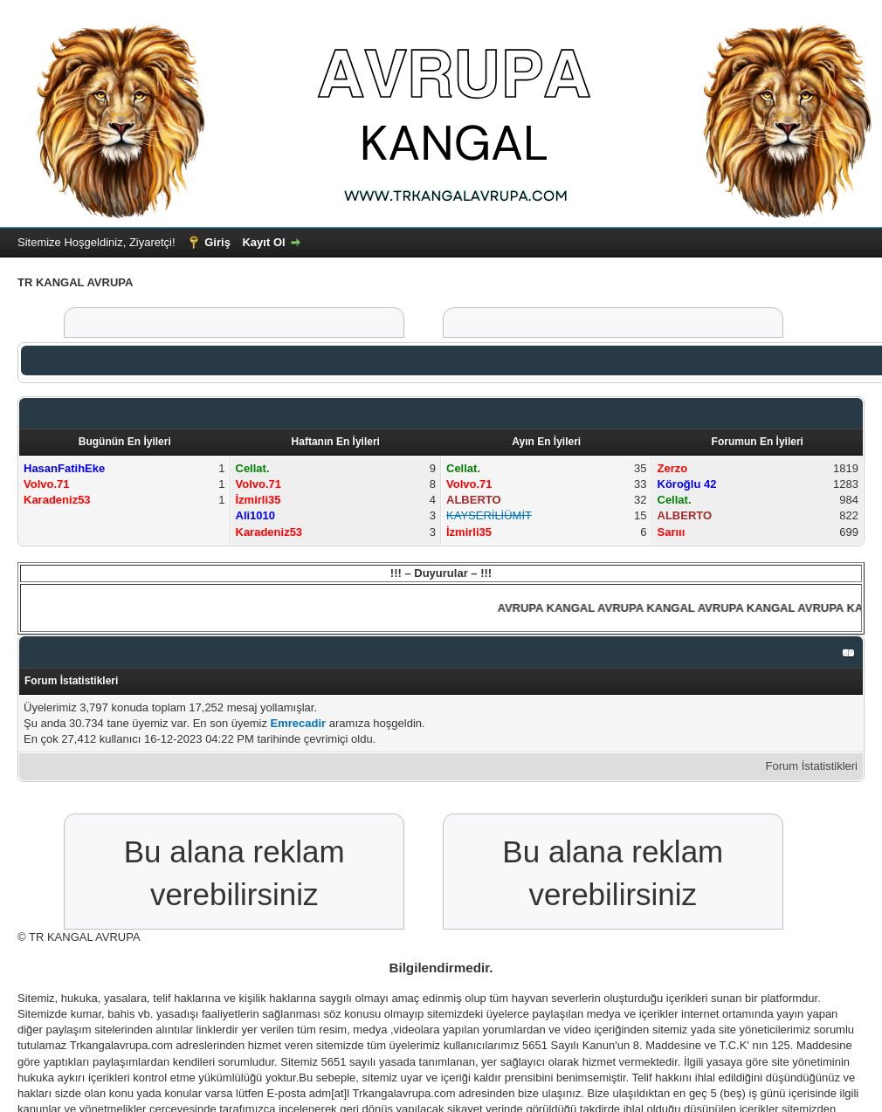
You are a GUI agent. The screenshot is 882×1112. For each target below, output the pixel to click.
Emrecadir (299, 723)
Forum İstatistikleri (812, 765)
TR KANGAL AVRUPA (85, 937)
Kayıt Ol (263, 242)
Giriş (217, 242)
